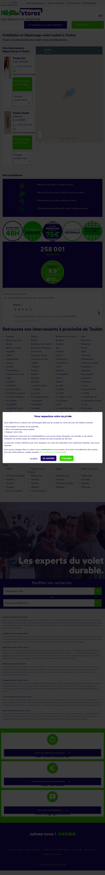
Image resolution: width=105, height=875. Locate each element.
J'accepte (67, 458)
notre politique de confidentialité (52, 452)
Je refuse (33, 458)
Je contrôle (48, 458)
